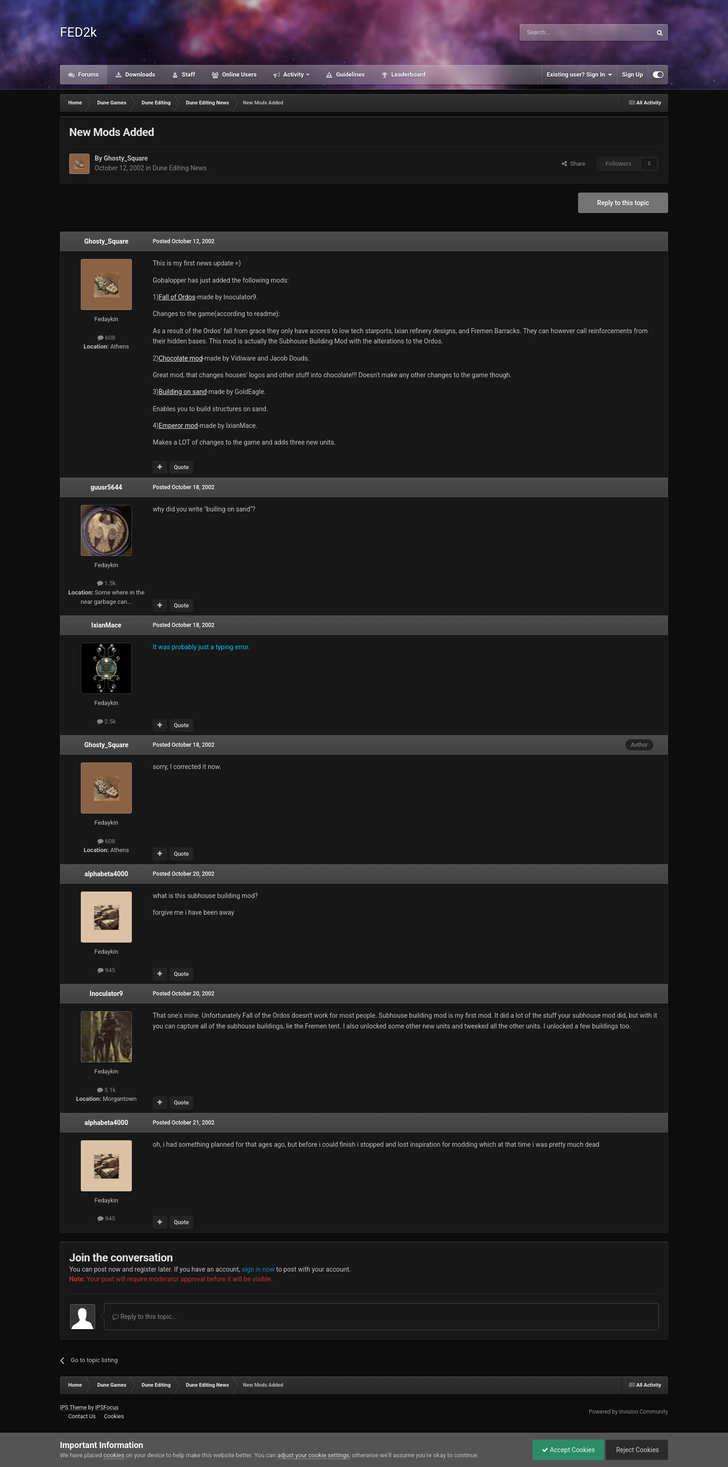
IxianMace (106, 625)
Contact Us (82, 1416)
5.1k (106, 1089)
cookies (114, 1455)
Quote (181, 467)
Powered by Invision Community (628, 1412)
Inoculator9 (106, 993)
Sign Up (632, 74)
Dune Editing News (179, 168)
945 (106, 970)
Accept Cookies (566, 1450)
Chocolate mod (181, 358)
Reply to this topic (623, 203)
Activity (294, 74)
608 (106, 337)
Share (573, 163)
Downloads (140, 74)
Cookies (114, 1416)
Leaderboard (407, 74)
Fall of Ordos (177, 297)
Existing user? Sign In (579, 74)
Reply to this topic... (144, 1316)
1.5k (106, 583)
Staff (187, 74)
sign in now (258, 1269)
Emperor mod (178, 425)
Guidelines (349, 74)
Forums (88, 74)
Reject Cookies (636, 1450)
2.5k (106, 721)
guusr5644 (106, 487)
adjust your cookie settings (313, 1455)
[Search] (564, 32)
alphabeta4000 (106, 874)
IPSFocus (106, 1407)
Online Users (239, 74)
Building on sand (183, 391)
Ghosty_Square (126, 158)
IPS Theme (73, 1407)
